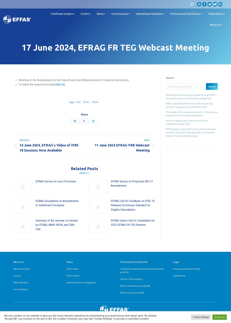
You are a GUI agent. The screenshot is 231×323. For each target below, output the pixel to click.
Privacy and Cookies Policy (186, 268)
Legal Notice (179, 275)
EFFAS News (73, 268)
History (17, 275)
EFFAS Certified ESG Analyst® (135, 285)
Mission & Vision (21, 268)
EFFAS (86, 102)
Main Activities (20, 282)
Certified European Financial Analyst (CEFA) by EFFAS (142, 270)
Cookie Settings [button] (201, 317)
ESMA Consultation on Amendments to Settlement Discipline (57, 203)
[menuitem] (62, 14)
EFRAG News (73, 275)
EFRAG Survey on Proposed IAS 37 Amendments (132, 183)
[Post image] (22, 187)
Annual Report (20, 289)
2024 (78, 102)
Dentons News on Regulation (82, 282)
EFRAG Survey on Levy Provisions (56, 181)
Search (211, 86)
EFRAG (95, 102)
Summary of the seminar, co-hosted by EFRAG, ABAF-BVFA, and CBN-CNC (57, 225)
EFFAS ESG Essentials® (132, 292)
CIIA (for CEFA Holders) (131, 279)
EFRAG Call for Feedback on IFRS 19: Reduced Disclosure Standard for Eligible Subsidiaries (133, 205)
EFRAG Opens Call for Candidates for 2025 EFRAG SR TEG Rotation (133, 223)
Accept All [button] (219, 317)
